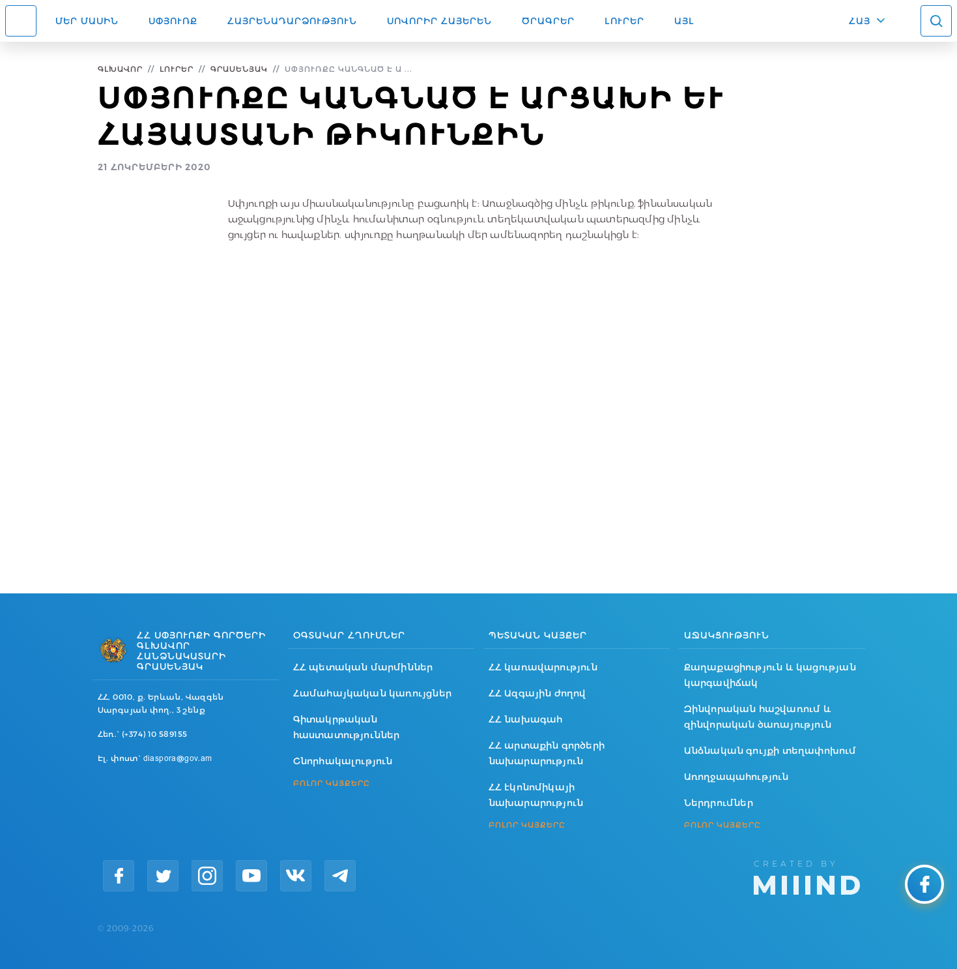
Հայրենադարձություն (292, 21)
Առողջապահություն (736, 776)
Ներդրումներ (718, 803)
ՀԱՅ (859, 21)
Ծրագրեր (548, 21)
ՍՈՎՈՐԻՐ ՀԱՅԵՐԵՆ (439, 21)
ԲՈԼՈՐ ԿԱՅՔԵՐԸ (331, 783)
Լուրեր (624, 21)
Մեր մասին (87, 21)
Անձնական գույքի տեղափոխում (770, 750)
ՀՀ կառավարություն (543, 667)
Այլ (684, 21)
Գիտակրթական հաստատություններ (346, 727)
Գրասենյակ (239, 69)
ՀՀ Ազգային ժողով (537, 693)
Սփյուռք (173, 21)
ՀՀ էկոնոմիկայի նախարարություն (536, 795)
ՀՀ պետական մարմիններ (363, 667)
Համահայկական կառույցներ (372, 693)
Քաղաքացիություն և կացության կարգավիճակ (770, 675)
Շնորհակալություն (343, 761)
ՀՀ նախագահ (526, 719)
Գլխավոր (120, 69)
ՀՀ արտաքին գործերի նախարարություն (547, 753)
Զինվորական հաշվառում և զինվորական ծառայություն (758, 717)
